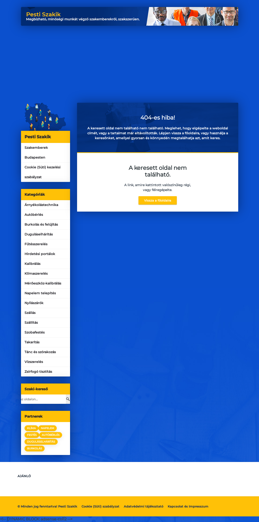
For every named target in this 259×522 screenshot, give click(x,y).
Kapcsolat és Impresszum (188, 506)
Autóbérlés (34, 215)
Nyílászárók (34, 303)
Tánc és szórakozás (40, 352)
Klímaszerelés (36, 273)
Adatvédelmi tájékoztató (143, 506)
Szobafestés (35, 332)
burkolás (34, 448)
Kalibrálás (32, 264)
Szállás (30, 313)
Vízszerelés (34, 362)
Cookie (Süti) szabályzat (100, 506)
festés (32, 435)
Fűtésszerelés (36, 244)
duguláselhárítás (41, 441)
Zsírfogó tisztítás (38, 371)
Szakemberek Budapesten (36, 153)
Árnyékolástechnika (41, 205)
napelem (47, 428)
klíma (31, 428)
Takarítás (32, 342)
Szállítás (31, 322)
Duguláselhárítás (39, 234)
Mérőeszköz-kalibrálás (43, 283)
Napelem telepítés (40, 293)
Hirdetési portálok (40, 254)
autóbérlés (51, 435)
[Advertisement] (129, 60)
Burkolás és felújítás (41, 224)
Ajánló (24, 476)
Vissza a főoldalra (157, 200)
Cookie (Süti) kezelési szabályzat (42, 172)
